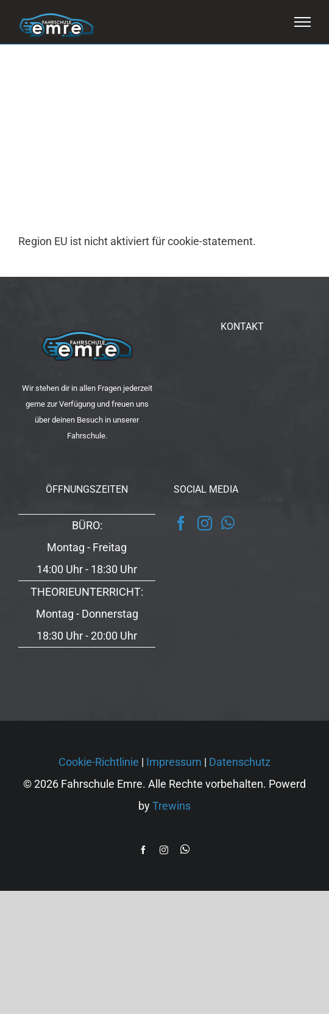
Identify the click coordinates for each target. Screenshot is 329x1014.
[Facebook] (181, 523)
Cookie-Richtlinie (98, 761)
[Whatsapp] (228, 522)
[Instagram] (204, 523)
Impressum (174, 761)
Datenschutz (240, 761)
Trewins (171, 805)
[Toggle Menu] (303, 22)
